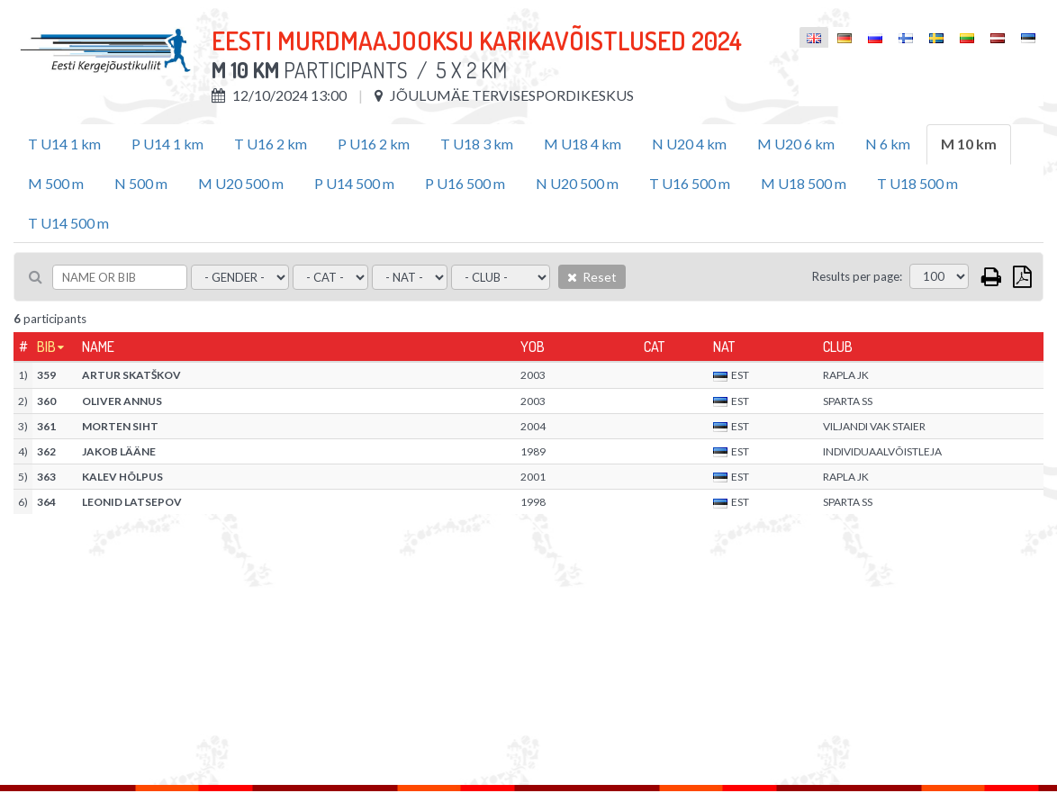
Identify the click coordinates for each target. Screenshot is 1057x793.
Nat (724, 347)
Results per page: (857, 276)
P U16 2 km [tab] (374, 143)
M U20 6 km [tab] (796, 143)
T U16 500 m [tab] (689, 183)
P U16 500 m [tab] (465, 183)
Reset (592, 276)
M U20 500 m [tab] (241, 183)
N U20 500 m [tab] (577, 183)
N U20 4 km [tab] (689, 143)
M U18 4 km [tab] (582, 143)
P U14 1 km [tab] (167, 143)
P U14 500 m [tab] (354, 183)
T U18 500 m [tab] (917, 183)
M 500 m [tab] (56, 183)
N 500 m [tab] (140, 183)
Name (98, 347)
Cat (654, 347)
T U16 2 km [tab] (270, 143)
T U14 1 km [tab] (64, 143)
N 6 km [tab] (887, 143)
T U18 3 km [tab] (476, 143)
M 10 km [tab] (969, 143)
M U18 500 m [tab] (803, 183)
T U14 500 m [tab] (68, 222)
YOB (532, 347)
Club (838, 347)
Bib (46, 347)
